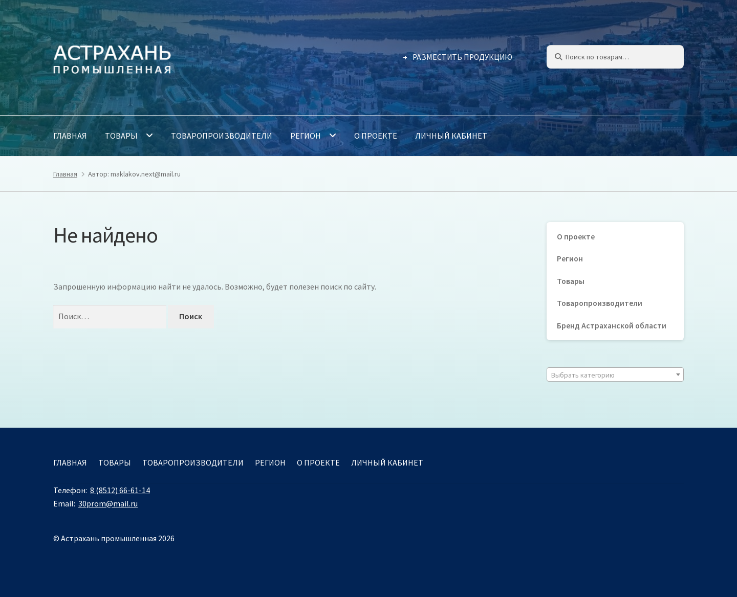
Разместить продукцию (462, 57)
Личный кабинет (451, 135)
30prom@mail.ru (108, 503)
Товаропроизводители (221, 135)
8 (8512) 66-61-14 (120, 490)
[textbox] (615, 375)
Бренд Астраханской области (611, 325)
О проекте (375, 135)
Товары (121, 135)
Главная (70, 135)
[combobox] (615, 374)
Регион (305, 135)
